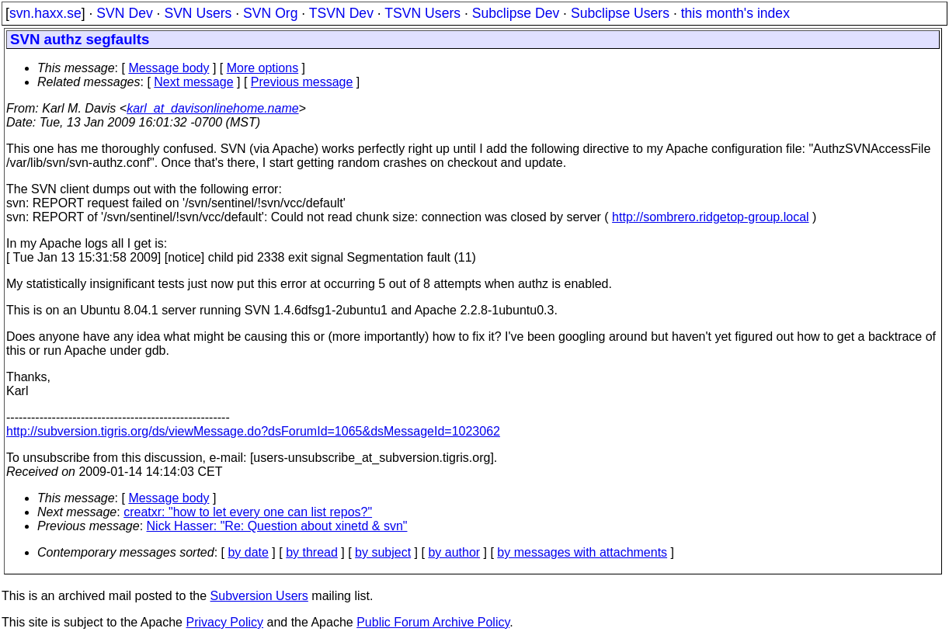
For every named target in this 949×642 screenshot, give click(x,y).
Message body (168, 68)
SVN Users (197, 13)
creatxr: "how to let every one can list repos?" (247, 512)
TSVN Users (422, 13)
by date (248, 552)
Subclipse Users (620, 13)
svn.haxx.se (45, 13)
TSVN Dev (341, 13)
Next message (193, 81)
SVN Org (270, 13)
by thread (312, 552)
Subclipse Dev (515, 13)
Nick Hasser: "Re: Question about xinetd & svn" (277, 526)
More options (263, 68)
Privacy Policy (224, 622)
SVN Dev (124, 13)
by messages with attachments (582, 552)
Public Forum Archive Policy (432, 622)
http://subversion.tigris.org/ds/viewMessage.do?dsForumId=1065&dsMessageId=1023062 (253, 431)
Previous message (302, 81)
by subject (383, 552)
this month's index (735, 13)
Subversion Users (259, 595)
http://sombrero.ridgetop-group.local (710, 217)
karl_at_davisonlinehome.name (212, 108)
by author (454, 552)
